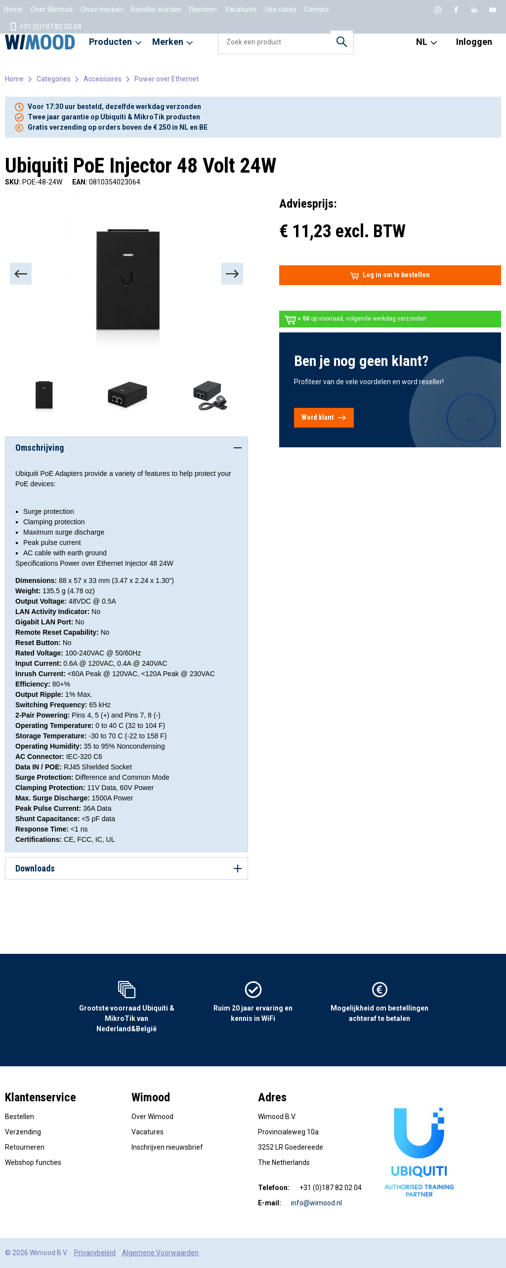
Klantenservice (40, 1097)
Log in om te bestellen (390, 275)
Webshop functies (33, 1162)
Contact (316, 9)
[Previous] (21, 274)
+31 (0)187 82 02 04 (45, 26)
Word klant (323, 417)
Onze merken (102, 9)
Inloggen (474, 41)
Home (13, 9)
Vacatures (241, 9)
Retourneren (24, 1147)
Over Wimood (52, 9)
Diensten (203, 9)
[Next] (232, 274)
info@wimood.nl (316, 1203)
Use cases (280, 9)
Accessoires (103, 79)
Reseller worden (156, 9)
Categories (54, 79)
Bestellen (19, 1117)
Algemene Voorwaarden (160, 1253)
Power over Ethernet (166, 79)
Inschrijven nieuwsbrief (167, 1147)
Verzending (23, 1132)
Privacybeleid (95, 1253)
